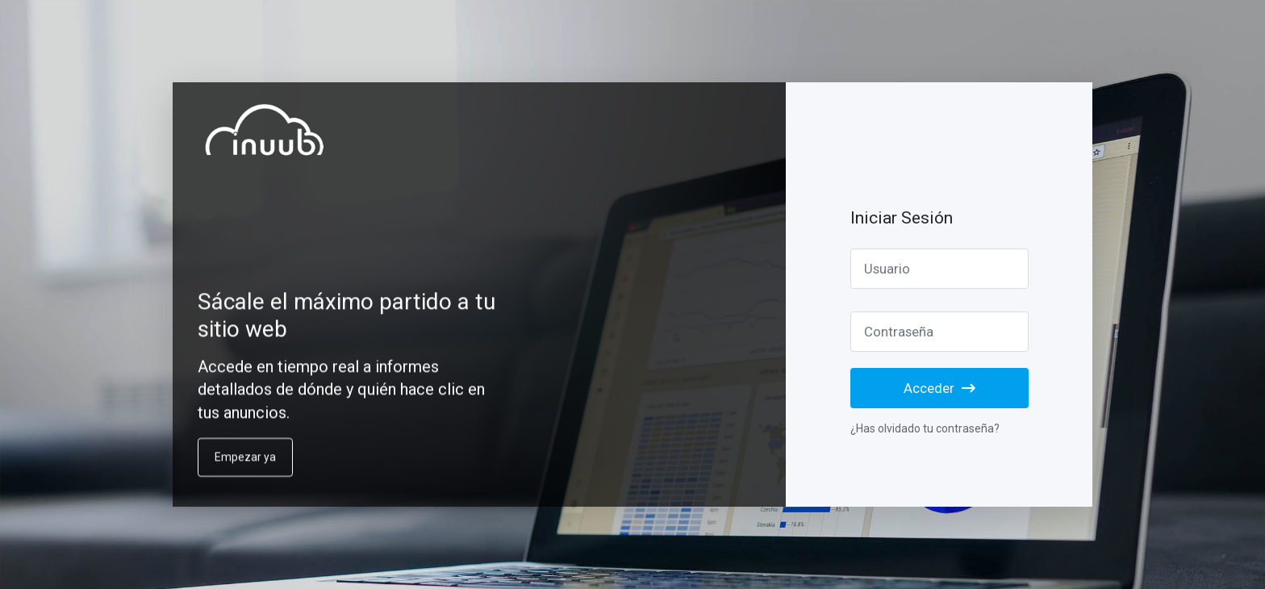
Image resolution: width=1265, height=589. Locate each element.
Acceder (939, 388)
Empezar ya (245, 468)
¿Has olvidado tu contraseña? (925, 428)
